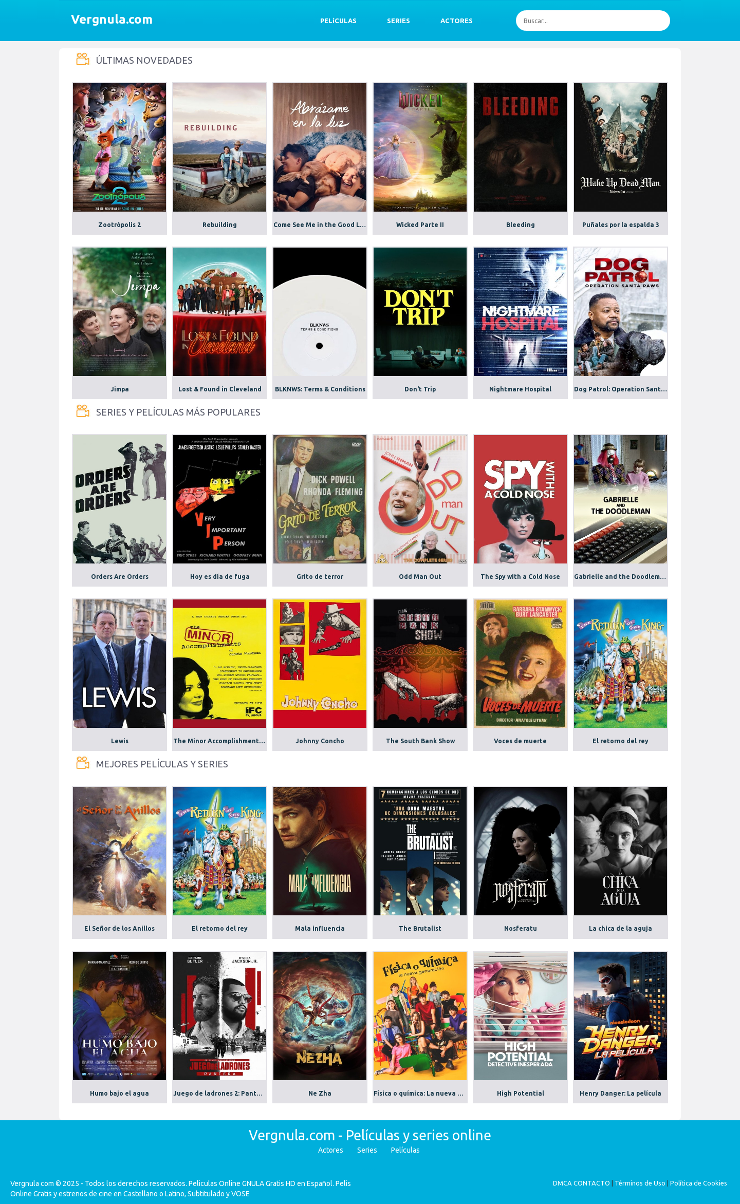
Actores (330, 1150)
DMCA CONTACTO (581, 1183)
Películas (405, 1150)
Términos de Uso (640, 1183)
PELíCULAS (338, 20)
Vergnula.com (112, 19)
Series (367, 1150)
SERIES (398, 20)
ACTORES (456, 20)
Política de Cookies (698, 1183)
